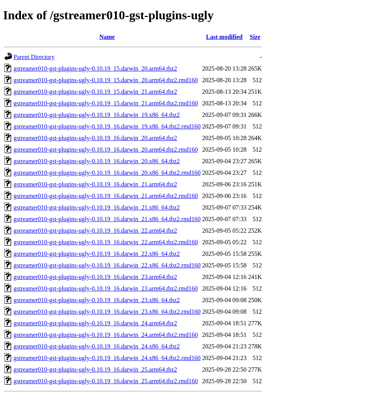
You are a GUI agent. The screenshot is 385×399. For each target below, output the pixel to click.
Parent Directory (34, 57)
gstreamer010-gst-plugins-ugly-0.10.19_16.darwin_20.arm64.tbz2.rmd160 (106, 149)
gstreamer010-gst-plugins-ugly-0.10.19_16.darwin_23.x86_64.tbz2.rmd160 (107, 311)
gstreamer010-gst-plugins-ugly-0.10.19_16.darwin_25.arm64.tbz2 (95, 369)
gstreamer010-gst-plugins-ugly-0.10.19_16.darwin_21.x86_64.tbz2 (97, 207)
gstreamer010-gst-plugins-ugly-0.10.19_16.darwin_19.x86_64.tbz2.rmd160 (107, 126)
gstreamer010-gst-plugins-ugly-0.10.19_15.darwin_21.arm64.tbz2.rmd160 (106, 103)
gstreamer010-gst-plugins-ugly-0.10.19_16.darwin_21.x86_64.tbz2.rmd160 (107, 219)
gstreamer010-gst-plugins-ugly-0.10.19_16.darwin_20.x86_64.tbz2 (97, 161)
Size (254, 37)
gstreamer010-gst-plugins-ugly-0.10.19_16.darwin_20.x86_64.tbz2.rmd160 (107, 172)
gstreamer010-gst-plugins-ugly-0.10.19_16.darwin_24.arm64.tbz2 (95, 323)
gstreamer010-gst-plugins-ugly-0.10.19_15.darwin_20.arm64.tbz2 (95, 68)
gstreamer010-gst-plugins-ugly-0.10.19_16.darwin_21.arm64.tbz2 (95, 184)
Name (107, 37)
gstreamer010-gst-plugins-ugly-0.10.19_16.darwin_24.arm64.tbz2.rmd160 (106, 334)
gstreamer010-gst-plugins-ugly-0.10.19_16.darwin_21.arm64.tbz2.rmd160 (106, 196)
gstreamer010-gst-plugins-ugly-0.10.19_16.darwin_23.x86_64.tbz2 (97, 300)
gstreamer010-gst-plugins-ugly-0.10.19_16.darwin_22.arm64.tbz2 (95, 230)
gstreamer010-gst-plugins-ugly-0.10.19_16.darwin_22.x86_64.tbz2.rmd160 (107, 265)
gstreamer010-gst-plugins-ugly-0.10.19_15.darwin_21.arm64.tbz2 (95, 91)
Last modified (224, 37)
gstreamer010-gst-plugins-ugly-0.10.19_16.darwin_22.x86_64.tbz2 (97, 253)
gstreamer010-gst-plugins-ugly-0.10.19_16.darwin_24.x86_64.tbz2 (97, 346)
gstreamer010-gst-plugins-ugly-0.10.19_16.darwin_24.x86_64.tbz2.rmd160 (107, 358)
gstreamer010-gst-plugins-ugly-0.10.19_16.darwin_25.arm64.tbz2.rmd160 (106, 381)
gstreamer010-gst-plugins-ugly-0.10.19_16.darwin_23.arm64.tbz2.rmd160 (106, 288)
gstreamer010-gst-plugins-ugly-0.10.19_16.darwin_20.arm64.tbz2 (95, 138)
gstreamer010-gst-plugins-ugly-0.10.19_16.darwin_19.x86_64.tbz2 (97, 115)
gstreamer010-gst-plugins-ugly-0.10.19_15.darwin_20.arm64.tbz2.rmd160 (106, 80)
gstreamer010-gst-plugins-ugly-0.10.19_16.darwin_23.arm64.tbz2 (95, 277)
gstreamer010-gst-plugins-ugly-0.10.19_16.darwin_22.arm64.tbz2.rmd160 (106, 242)
